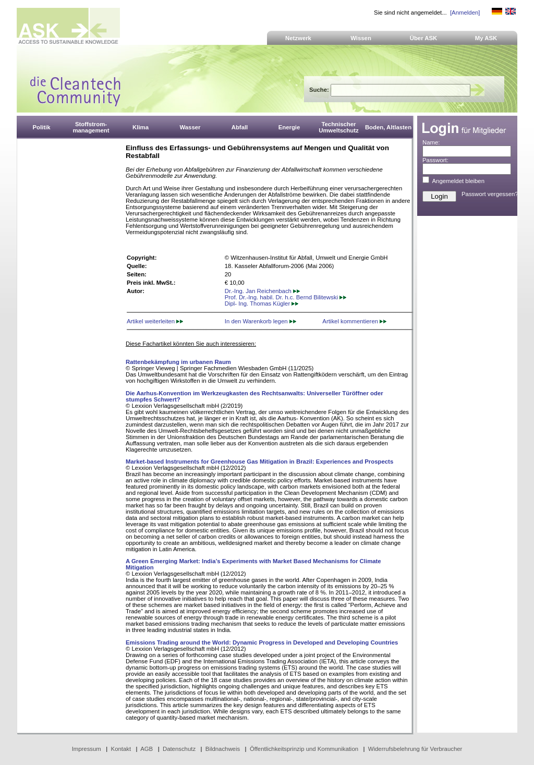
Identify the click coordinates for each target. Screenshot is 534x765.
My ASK (486, 38)
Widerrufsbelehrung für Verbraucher (415, 749)
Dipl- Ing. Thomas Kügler (262, 303)
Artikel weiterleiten (155, 321)
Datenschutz (179, 749)
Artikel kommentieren (354, 321)
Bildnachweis (222, 749)
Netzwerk (298, 38)
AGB (146, 749)
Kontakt (121, 749)
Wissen (360, 38)
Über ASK (424, 38)
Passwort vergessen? (490, 194)
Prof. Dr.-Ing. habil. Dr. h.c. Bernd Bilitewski (285, 297)
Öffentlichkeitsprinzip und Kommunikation (304, 749)
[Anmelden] (465, 12)
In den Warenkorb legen (260, 321)
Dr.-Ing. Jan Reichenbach (262, 291)
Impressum (86, 749)
